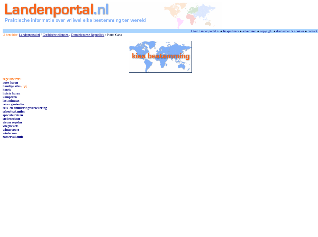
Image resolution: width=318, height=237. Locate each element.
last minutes (11, 100)
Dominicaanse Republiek (87, 35)
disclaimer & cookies (290, 31)
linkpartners (231, 31)
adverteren (249, 31)
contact (312, 31)
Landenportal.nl (29, 35)
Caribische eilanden (56, 35)
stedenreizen (11, 118)
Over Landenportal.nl (205, 31)
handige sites (12, 86)
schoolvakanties (14, 111)
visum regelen (12, 122)
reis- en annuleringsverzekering (25, 108)
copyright (266, 31)
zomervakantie (13, 137)
